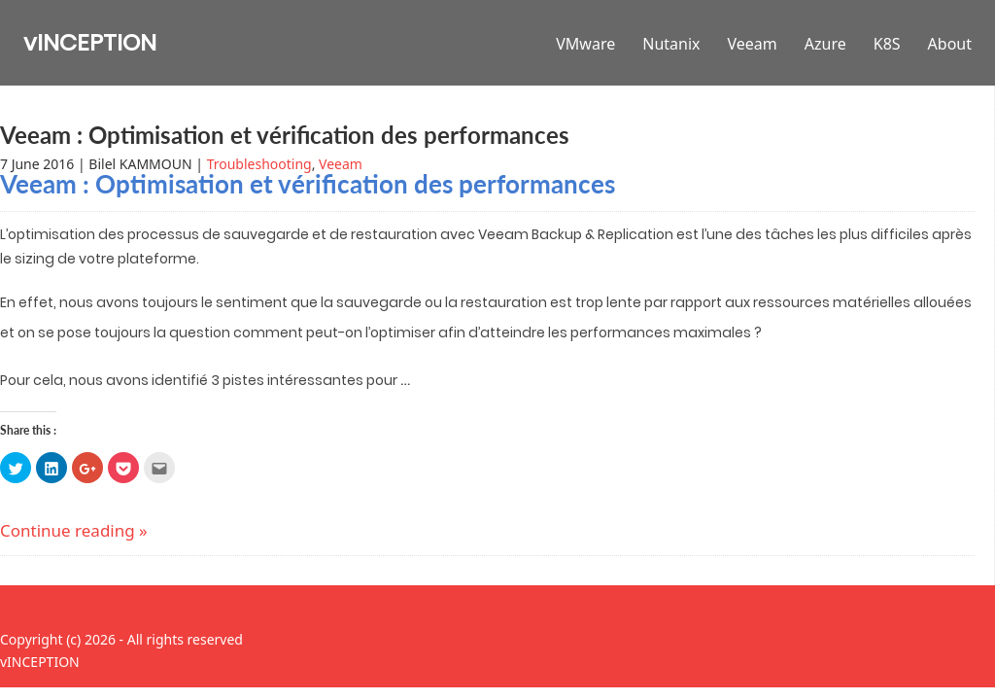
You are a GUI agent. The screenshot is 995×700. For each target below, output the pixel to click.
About (950, 43)
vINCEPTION (89, 42)
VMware (585, 43)
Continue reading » (74, 530)
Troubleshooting (259, 164)
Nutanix (671, 43)
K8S (887, 43)
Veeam (752, 43)
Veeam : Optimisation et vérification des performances (284, 135)
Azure (825, 43)
